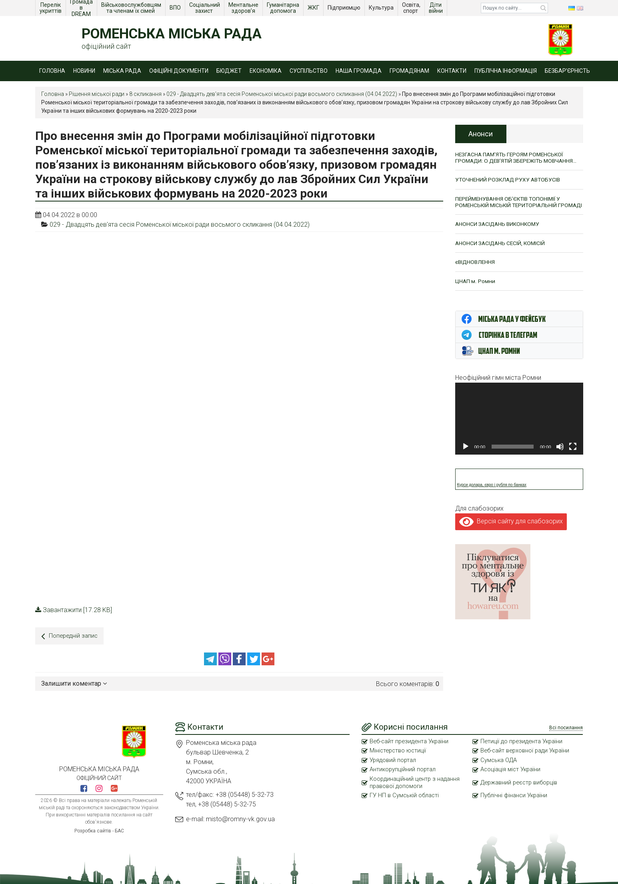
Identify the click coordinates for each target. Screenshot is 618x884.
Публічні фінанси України (514, 795)
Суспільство (309, 71)
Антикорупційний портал (403, 768)
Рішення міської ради (96, 94)
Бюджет (229, 71)
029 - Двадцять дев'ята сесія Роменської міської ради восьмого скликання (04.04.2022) (281, 94)
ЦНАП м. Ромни (475, 289)
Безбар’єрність (567, 71)
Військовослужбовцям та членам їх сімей (131, 8)
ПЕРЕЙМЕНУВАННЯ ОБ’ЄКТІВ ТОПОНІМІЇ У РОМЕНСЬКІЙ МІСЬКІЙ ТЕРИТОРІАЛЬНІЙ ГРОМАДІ (510, 206)
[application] (519, 427)
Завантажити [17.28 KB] (73, 610)
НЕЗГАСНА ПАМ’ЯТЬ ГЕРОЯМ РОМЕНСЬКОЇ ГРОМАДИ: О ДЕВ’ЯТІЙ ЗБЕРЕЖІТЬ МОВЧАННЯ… (518, 157)
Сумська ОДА (499, 759)
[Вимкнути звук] (560, 455)
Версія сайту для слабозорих (511, 529)
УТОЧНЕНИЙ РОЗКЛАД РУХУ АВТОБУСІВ (509, 180)
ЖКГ (314, 7)
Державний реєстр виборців (520, 782)
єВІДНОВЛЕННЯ (475, 270)
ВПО (176, 7)
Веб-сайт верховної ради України (526, 749)
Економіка (266, 71)
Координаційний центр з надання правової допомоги (415, 782)
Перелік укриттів (51, 8)
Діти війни (436, 8)
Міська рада (122, 71)
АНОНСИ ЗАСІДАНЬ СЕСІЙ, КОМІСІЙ (501, 250)
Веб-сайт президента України (410, 740)
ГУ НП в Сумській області (405, 795)
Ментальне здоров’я (244, 8)
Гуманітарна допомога (283, 8)
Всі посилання (566, 726)
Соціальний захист (205, 8)
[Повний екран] (573, 455)
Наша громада (359, 71)
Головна (52, 71)
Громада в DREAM (82, 8)
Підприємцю (345, 7)
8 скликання (145, 94)
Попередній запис (70, 636)
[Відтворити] (466, 455)
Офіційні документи (178, 71)
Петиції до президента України (522, 740)
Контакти (451, 71)
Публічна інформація (505, 71)
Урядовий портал (393, 759)
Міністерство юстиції (399, 749)
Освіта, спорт (412, 8)
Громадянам (409, 71)
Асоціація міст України (511, 768)
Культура (382, 7)
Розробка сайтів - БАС (99, 829)
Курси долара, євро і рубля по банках (492, 493)
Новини (84, 71)
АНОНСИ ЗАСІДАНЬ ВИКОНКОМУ (498, 231)
